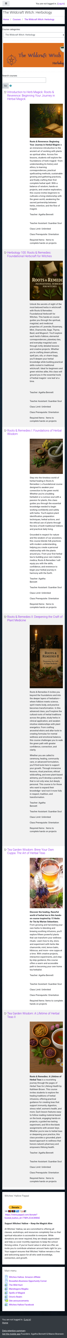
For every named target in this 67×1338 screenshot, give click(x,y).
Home (6, 19)
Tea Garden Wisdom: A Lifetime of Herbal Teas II (33, 1015)
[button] (11, 86)
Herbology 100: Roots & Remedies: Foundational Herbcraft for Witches (29, 254)
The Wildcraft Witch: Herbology (39, 19)
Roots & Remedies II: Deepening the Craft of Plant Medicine (35, 618)
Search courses (9, 75)
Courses (17, 19)
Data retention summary (13, 1330)
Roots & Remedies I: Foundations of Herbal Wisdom (34, 432)
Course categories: (11, 29)
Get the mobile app (11, 1334)
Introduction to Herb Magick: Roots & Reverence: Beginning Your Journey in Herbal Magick (31, 95)
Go (5, 85)
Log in (61, 3)
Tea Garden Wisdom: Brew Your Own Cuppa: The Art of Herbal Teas (30, 851)
